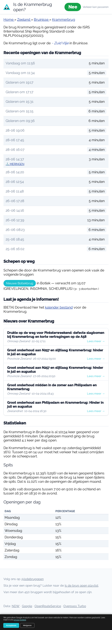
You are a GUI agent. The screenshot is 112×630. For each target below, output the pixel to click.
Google (27, 606)
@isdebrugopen (32, 579)
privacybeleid (20, 620)
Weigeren (27, 625)
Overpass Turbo (74, 606)
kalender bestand (59, 307)
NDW (16, 606)
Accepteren (11, 625)
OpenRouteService (48, 606)
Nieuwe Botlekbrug (19, 283)
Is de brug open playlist (81, 585)
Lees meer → (96, 341)
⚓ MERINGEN (15, 164)
